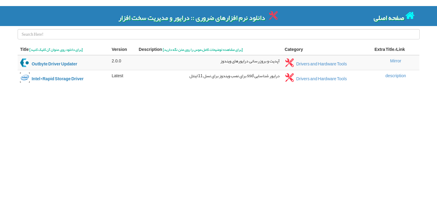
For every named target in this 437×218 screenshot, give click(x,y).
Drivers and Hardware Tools (316, 64)
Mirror (395, 61)
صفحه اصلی (394, 16)
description (395, 75)
